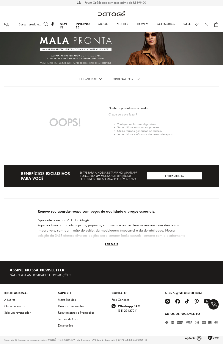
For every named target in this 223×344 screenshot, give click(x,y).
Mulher (122, 24)
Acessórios (166, 24)
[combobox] (32, 24)
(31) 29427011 (128, 310)
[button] (52, 24)
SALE (187, 24)
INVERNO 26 (83, 25)
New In (63, 25)
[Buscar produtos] (47, 24)
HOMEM (142, 24)
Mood (103, 24)
